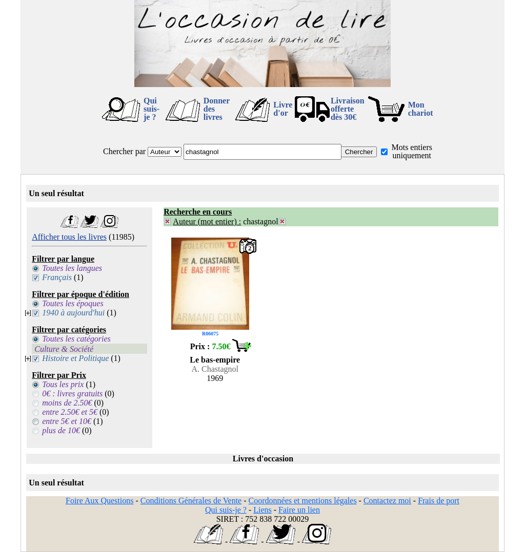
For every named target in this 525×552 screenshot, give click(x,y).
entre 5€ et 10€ (66, 421)
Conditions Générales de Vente (190, 500)
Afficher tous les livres (69, 236)
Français (57, 277)
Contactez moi (387, 500)
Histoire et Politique (75, 358)
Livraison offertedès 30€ (348, 108)
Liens (262, 509)
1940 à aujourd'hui (73, 312)
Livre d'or (282, 108)
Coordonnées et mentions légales (303, 500)
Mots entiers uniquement (411, 151)
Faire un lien (299, 509)
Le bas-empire (215, 359)
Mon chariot (420, 108)
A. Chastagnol (214, 369)
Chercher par (124, 151)
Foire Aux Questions (99, 500)
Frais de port (438, 500)
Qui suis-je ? (151, 108)
